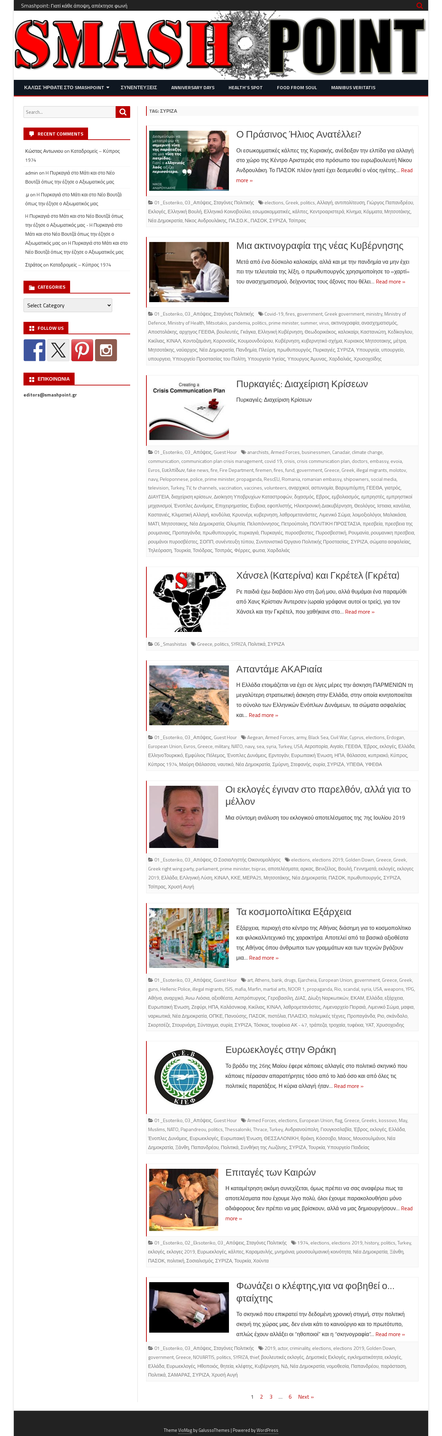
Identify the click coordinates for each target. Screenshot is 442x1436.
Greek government (344, 313)
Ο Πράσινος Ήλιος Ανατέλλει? (298, 134)
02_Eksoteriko (200, 1242)
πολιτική (175, 1260)
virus (324, 322)
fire (214, 470)
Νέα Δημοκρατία (165, 220)
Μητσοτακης (174, 523)
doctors (360, 461)
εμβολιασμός (345, 496)
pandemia (239, 322)
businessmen (316, 452)
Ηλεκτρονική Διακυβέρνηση (323, 505)
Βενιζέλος (326, 868)
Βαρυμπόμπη (349, 487)
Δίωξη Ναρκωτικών (328, 997)
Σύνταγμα (208, 1024)
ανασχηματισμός (379, 322)
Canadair (341, 452)
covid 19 (273, 461)
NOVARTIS (203, 1357)
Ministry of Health (186, 322)
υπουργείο (392, 349)
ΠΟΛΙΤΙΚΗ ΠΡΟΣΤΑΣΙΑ (335, 523)
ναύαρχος (186, 349)
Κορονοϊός (224, 340)
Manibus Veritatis (353, 87)
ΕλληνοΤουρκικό (165, 755)
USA (298, 746)
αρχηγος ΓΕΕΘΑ (196, 331)
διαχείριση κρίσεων (191, 496)
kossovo (388, 1120)
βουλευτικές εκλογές (282, 1357)
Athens (262, 979)
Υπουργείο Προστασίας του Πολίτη (209, 358)
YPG (410, 988)
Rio (337, 988)
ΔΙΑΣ (300, 997)
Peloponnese (174, 479)
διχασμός (304, 496)
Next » (306, 1396)
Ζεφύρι (198, 1006)
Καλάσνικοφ (233, 1006)
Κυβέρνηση (287, 340)
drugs (290, 979)
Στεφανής (301, 764)
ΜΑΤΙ (153, 523)
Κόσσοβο (326, 1138)
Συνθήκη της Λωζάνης (264, 1147)
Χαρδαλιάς (340, 358)
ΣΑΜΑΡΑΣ (179, 1374)
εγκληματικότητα (365, 1357)
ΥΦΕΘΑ (373, 764)
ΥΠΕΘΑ (354, 764)
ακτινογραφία (345, 322)
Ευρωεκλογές (204, 1138)
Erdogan (395, 737)
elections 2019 (327, 859)
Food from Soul (297, 87)
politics (307, 202)
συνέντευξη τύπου (234, 541)
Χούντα (261, 1260)
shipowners (356, 479)
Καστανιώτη (373, 331)
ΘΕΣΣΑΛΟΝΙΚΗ (281, 1138)
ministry (374, 313)
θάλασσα (356, 755)
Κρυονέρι (242, 514)
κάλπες (300, 211)
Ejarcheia (307, 979)
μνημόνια (285, 1251)
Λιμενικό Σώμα (334, 514)
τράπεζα (318, 1024)
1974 (302, 1242)
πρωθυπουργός (294, 349)
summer (308, 322)
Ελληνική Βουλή (185, 211)
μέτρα (399, 340)
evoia (396, 461)
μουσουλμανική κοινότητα (323, 1251)
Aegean (255, 737)
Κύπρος (398, 755)
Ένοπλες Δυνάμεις (193, 505)
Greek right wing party (171, 868)
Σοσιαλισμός (199, 1260)
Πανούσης (236, 1015)
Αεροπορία (316, 746)
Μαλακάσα (394, 514)
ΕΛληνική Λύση (196, 877)
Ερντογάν (278, 755)
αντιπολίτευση (350, 202)
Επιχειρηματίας (231, 505)
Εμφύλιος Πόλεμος (205, 755)
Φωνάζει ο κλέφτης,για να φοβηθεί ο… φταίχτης (315, 1291)
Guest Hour (225, 452)
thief (254, 1357)
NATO (237, 746)
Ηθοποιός (207, 1366)
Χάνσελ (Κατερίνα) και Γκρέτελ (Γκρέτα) (318, 575)
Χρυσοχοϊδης (368, 358)
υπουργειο (159, 358)
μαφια (407, 1006)
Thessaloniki (238, 1129)
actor (283, 1348)
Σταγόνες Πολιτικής (234, 202)
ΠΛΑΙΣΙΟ (297, 1015)
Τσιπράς (223, 550)
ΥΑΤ (369, 1024)
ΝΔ (284, 1366)
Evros (154, 470)
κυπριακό (378, 755)
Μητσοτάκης (397, 211)
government (310, 313)
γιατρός (392, 487)
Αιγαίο (336, 746)
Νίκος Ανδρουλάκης (206, 220)
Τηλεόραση (160, 550)
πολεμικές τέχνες (327, 1015)
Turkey (177, 487)
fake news (198, 470)
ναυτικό (225, 764)
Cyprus (356, 737)
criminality (300, 1348)
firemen (264, 470)
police (196, 479)
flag (338, 1120)
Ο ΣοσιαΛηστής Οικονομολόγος (247, 859)
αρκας (307, 868)
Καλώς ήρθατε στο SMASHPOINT (64, 87)
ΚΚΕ (236, 877)
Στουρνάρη (183, 1024)
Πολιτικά (257, 643)
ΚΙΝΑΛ (173, 340)
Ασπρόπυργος (250, 997)
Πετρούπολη (294, 523)
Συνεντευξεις (139, 87)
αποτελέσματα (283, 868)
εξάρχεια (394, 997)
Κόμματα (372, 211)
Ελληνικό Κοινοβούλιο (227, 211)
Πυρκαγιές (324, 349)
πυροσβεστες (299, 532)
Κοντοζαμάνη (197, 340)
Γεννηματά (365, 868)
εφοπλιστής (279, 505)
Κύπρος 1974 (162, 764)
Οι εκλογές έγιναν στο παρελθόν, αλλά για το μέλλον (318, 795)
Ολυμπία (235, 523)
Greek (292, 202)
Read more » (390, 281)
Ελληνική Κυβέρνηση (280, 331)
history (372, 1242)
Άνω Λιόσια (197, 997)
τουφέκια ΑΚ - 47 (289, 1024)
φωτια (258, 550)
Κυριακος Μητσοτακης (368, 340)
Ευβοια (257, 505)
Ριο (380, 1015)
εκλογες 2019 (180, 1251)
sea (260, 746)
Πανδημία (246, 349)
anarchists (258, 452)
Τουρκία (182, 550)
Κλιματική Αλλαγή (190, 514)
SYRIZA (238, 643)
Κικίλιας (156, 340)
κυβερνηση (265, 514)
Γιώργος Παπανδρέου (390, 202)
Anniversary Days (192, 87)
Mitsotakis (216, 322)
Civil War (338, 737)
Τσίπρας (297, 220)
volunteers (275, 487)
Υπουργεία (367, 349)
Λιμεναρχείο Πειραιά (344, 1006)
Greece (331, 470)
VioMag (185, 1430)
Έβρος (370, 746)
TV (188, 487)
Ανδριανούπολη (301, 1129)
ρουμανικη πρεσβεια (392, 532)
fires (290, 313)
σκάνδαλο (396, 1015)
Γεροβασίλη (280, 997)
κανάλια (401, 505)
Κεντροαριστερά (327, 211)
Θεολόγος (364, 505)
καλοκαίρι (348, 331)
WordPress (267, 1430)
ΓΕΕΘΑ (374, 487)
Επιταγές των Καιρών (270, 1172)
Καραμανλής (259, 1251)
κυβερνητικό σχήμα (321, 340)
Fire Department (236, 470)
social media (383, 479)
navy (153, 479)
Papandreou (193, 1129)
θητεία (227, 1366)
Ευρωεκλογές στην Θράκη (280, 1049)
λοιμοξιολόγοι (366, 514)
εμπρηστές (372, 496)
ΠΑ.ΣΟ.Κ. (238, 220)
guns (153, 988)
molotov (397, 470)
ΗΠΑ (339, 755)
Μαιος (344, 1138)
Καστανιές (159, 514)
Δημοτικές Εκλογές (325, 1357)
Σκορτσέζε (159, 1024)
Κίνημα (353, 211)
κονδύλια (220, 514)
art (250, 979)
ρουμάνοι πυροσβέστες (173, 541)
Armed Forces (285, 452)
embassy (379, 461)
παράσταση (393, 1366)
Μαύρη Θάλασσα (197, 764)
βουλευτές (227, 331)
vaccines (253, 487)
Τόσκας (261, 1024)
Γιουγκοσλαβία (336, 1129)
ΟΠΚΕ (216, 1015)
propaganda (249, 479)
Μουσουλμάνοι (369, 1138)
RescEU (272, 479)
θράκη (307, 1138)
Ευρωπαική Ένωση (311, 755)
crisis (289, 461)
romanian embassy (322, 479)
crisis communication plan (323, 461)
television (158, 487)
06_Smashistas (170, 643)
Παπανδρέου (205, 1147)
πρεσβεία (373, 523)
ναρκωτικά (159, 1015)
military (222, 746)
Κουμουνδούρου (255, 340)
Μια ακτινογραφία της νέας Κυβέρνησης (319, 245)
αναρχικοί (299, 487)
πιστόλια (277, 1015)
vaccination (230, 487)
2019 (270, 1348)
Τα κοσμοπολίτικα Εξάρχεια (294, 911)
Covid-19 (274, 313)
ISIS (229, 988)
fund (290, 470)
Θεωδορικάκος (320, 331)
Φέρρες (242, 550)
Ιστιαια (384, 505)
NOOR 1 (296, 988)
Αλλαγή (325, 202)
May (403, 1120)
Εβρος (323, 496)
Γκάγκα (248, 331)
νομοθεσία (338, 1366)
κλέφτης (244, 1366)
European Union (165, 746)
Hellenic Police (175, 988)
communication (163, 461)
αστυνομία (322, 487)
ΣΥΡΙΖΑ (277, 220)
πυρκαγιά (249, 532)
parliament (207, 868)
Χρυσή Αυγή (181, 886)
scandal (351, 988)
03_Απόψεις (198, 202)
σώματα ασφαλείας (390, 541)
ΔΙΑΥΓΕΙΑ (158, 496)
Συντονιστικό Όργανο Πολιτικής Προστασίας (302, 541)
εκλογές (388, 746)
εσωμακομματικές (271, 211)
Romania (291, 479)
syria (271, 746)
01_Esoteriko (168, 202)
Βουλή (345, 868)
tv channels (205, 487)
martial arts (274, 988)
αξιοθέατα (222, 997)
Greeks (369, 1120)
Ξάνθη (182, 1147)
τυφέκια (355, 1024)
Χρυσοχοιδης (390, 1024)
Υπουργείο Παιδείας (348, 1147)
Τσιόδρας (202, 550)
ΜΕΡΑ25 (252, 877)
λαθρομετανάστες (298, 514)
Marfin (254, 988)
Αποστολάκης (162, 331)
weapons (394, 988)
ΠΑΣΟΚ (259, 220)
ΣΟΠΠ (206, 541)
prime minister (283, 322)
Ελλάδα (406, 746)
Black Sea (318, 737)
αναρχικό (173, 997)
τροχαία (337, 1024)
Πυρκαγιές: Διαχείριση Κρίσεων (302, 383)
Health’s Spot (246, 87)
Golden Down (359, 859)
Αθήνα (155, 997)
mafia (240, 988)
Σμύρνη (280, 764)
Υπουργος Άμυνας (307, 358)
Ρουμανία (358, 532)
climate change (367, 452)
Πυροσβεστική (331, 532)
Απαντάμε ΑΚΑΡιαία (279, 668)
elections (274, 202)
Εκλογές (157, 211)
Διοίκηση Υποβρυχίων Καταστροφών (253, 496)
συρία (319, 764)
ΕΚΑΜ (357, 997)
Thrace (260, 1129)
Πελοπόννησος (263, 523)
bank (277, 979)
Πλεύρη (267, 349)
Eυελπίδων (173, 470)
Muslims (156, 1129)
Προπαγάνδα (186, 532)
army (301, 737)
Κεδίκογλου (400, 331)
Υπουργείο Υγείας (266, 358)
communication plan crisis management (221, 461)
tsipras (259, 868)
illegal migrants (371, 470)
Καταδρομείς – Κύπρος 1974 (80, 264)
